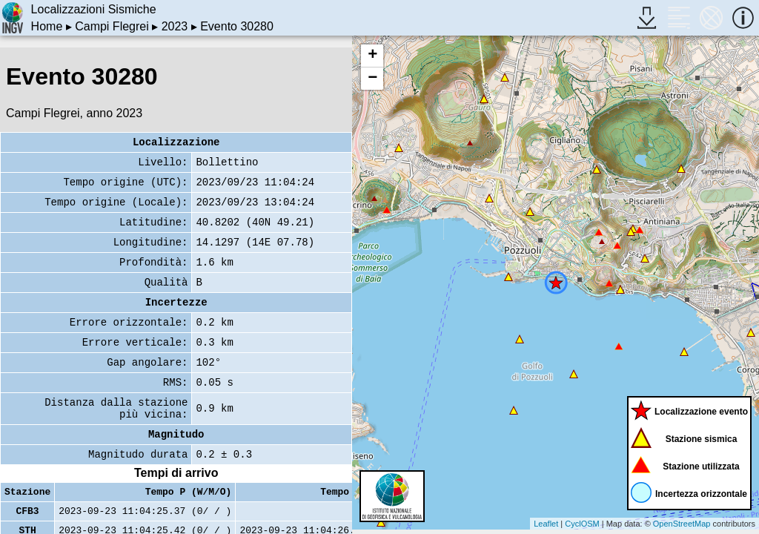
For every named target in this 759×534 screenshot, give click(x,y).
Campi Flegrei (112, 26)
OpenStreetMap (682, 523)
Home (47, 26)
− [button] (372, 78)
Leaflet (546, 523)
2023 (175, 26)
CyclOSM (582, 523)
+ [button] (372, 55)
